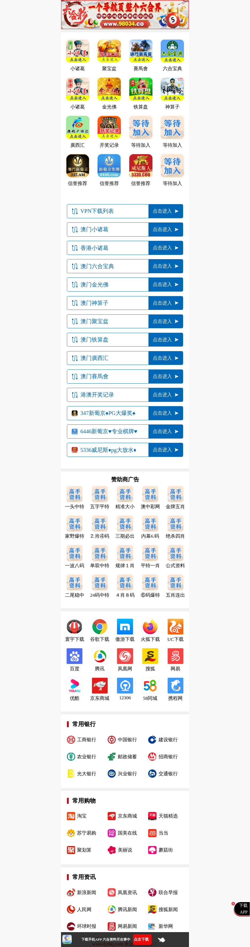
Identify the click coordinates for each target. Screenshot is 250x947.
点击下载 (141, 939)
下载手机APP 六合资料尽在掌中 (105, 939)
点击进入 (162, 211)
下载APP (243, 908)
